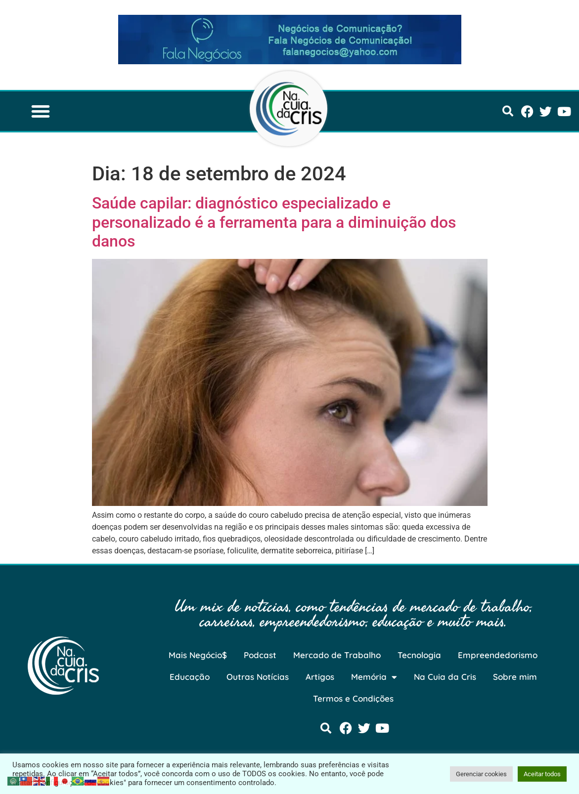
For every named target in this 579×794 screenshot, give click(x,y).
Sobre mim (515, 676)
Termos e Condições (353, 698)
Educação (190, 676)
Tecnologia (419, 655)
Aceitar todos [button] (542, 774)
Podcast (260, 655)
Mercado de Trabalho (337, 655)
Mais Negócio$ (198, 655)
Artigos (320, 676)
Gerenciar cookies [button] (481, 774)
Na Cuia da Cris (445, 676)
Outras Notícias (257, 676)
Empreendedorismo (497, 655)
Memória (374, 677)
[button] (40, 111)
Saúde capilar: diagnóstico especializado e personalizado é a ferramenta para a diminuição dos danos (274, 222)
